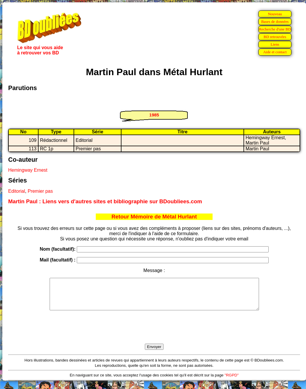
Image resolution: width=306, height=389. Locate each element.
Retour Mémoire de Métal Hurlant (154, 217)
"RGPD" (232, 381)
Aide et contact (275, 52)
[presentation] (154, 333)
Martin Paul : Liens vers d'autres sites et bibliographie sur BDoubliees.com (105, 201)
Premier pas (40, 191)
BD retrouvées (275, 37)
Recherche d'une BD (275, 29)
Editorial (16, 191)
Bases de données (274, 21)
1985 (154, 114)
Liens (275, 44)
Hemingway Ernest (27, 170)
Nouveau (275, 14)
